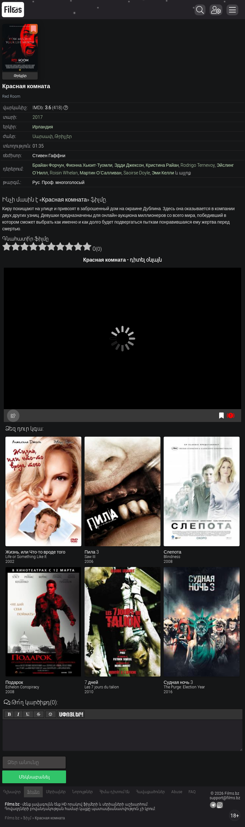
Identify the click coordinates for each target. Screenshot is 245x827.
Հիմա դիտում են (114, 792)
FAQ (192, 792)
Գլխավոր (12, 792)
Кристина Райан (162, 165)
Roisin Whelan (64, 172)
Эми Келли (163, 172)
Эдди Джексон (129, 165)
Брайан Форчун (48, 165)
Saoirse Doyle (136, 172)
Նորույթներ (82, 792)
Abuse (176, 792)
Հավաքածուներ (150, 792)
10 (87, 246)
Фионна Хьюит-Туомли (89, 165)
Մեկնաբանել (34, 776)
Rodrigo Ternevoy (198, 165)
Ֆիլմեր (33, 792)
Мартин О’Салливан (101, 172)
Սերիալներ (56, 792)
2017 (38, 117)
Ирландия (43, 126)
